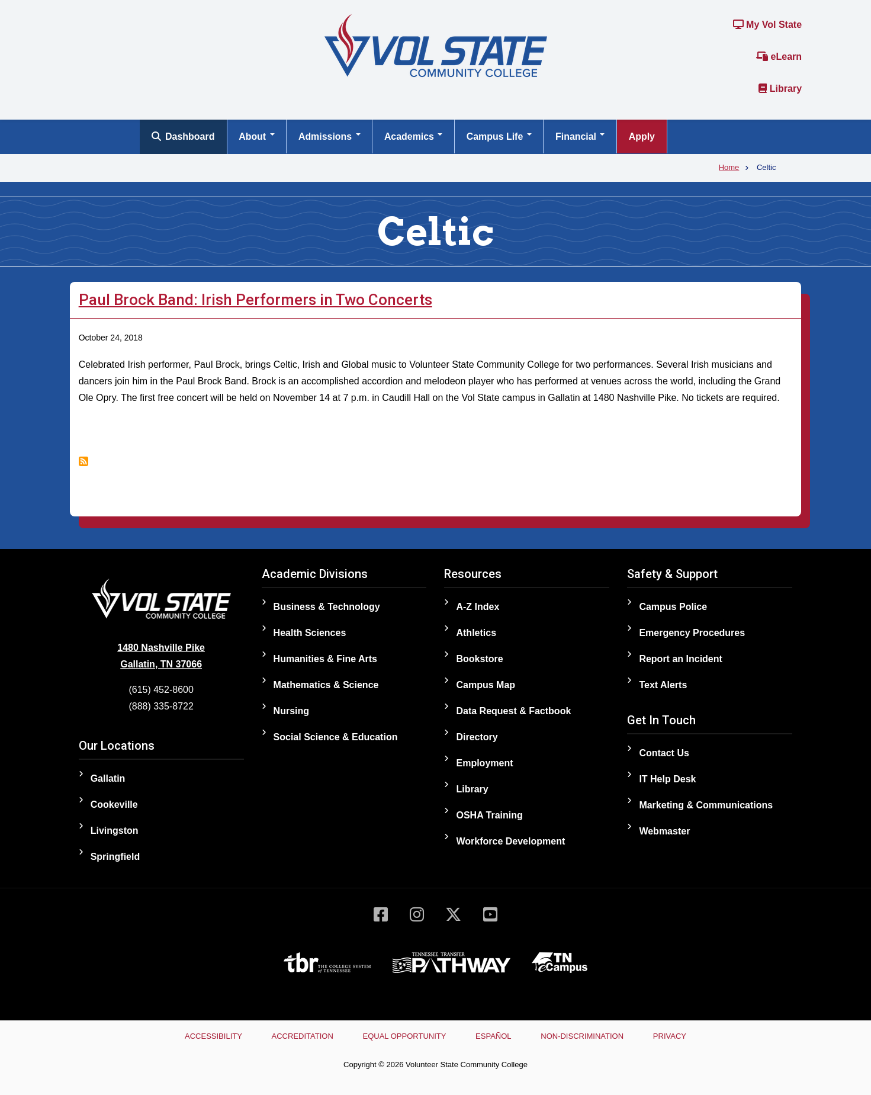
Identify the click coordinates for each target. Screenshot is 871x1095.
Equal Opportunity (404, 1036)
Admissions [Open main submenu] (330, 136)
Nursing (291, 711)
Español (494, 1036)
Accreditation (301, 1036)
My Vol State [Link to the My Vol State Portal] (767, 25)
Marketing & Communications (706, 805)
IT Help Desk (667, 779)
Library (780, 89)
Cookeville (114, 804)
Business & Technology (327, 607)
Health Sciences (310, 633)
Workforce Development (510, 841)
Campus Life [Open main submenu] (500, 136)
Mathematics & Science (326, 685)
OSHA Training (489, 815)
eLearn (779, 57)
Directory (476, 737)
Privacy (672, 1036)
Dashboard (183, 136)
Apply (645, 136)
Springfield (115, 857)
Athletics (476, 633)
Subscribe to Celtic (83, 461)
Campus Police (673, 607)
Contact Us (664, 753)
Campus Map (485, 685)
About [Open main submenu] (257, 136)
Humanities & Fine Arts (325, 659)
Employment (484, 763)
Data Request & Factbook (513, 711)
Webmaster (664, 831)
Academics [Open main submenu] (414, 136)
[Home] (435, 44)
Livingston (115, 831)
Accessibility (210, 1036)
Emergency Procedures (692, 633)
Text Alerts (663, 685)
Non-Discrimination (583, 1036)
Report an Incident (680, 659)
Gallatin (108, 778)
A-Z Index (477, 607)
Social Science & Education (336, 737)
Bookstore (479, 659)
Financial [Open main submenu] (583, 136)
